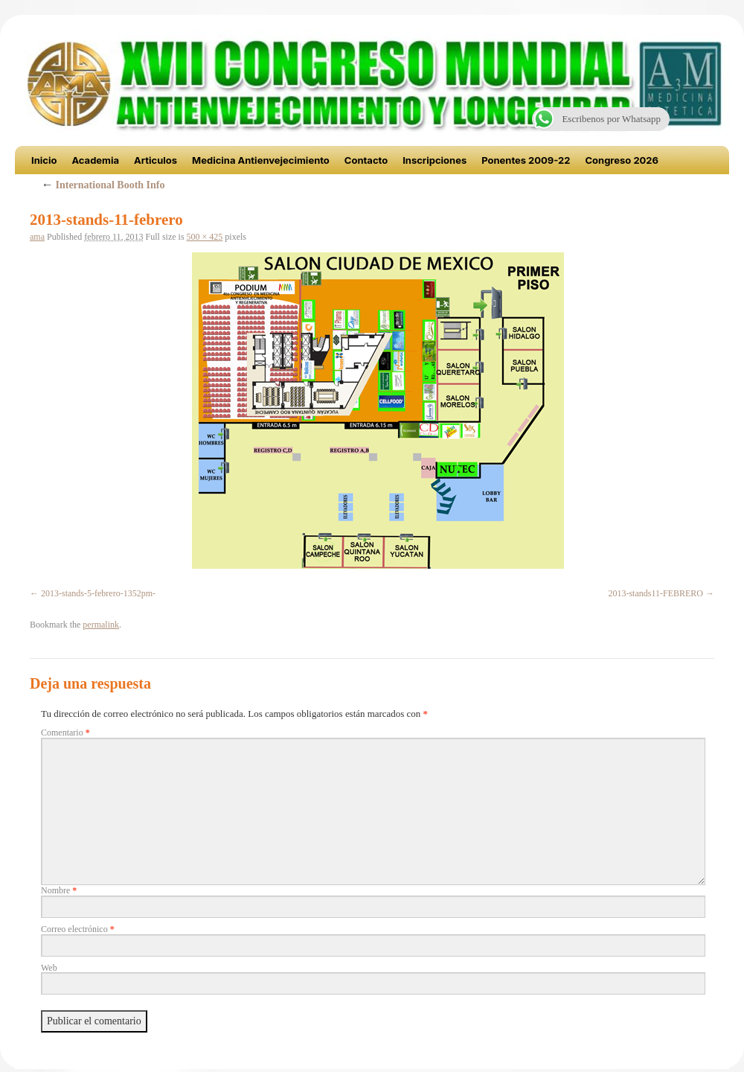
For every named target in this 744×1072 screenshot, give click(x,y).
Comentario (65, 732)
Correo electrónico (78, 929)
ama (37, 237)
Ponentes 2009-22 (525, 160)
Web (49, 968)
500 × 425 (205, 237)
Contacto (366, 160)
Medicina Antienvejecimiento (261, 160)
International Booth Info (103, 185)
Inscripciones (434, 160)
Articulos (155, 160)
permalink (101, 624)
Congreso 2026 (621, 160)
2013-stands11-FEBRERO (655, 593)
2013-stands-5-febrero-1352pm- (98, 593)
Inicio (44, 160)
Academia (95, 160)
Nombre (59, 890)
